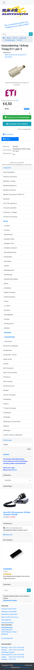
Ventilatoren (7, 413)
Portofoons (7, 377)
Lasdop (6, 266)
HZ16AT (19, 40)
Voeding (6, 319)
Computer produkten (10, 208)
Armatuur (6, 230)
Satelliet (5, 390)
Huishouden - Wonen (10, 355)
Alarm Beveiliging (8, 172)
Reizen (5, 283)
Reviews (6, 139)
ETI (17, 100)
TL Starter (6, 306)
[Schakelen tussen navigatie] (4, 2)
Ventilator (6, 310)
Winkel (9, 38)
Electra (15, 38)
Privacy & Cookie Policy (8, 609)
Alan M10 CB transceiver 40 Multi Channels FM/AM (16, 513)
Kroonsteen (7, 261)
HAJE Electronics (18, 665)
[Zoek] (15, 34)
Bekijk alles (8, 535)
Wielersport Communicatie (11, 421)
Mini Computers (8, 368)
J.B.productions (25, 667)
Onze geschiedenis (7, 622)
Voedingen (6, 417)
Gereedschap (8, 234)
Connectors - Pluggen (10, 212)
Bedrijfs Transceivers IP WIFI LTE (13, 194)
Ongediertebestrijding (10, 279)
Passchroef (7, 341)
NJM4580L (7, 569)
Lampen (6, 226)
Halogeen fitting (8, 239)
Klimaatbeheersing (9, 252)
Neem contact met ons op (9, 617)
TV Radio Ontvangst (9, 408)
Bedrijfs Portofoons (9, 190)
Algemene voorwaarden (9, 611)
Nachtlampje (7, 274)
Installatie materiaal (10, 248)
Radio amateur (8, 381)
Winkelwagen (7, 440)
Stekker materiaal (9, 292)
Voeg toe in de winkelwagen (17, 117)
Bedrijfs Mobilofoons (10, 185)
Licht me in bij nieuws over (15, 529)
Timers (6, 301)
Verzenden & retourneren (9, 614)
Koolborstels (7, 257)
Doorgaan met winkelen (17, 124)
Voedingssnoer (8, 323)
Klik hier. (14, 470)
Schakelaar (7, 288)
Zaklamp (6, 328)
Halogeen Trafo (8, 243)
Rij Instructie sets (8, 386)
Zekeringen (22, 38)
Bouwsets (6, 199)
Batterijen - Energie (9, 181)
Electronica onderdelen (10, 346)
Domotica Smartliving (10, 217)
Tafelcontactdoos (9, 297)
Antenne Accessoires (10, 177)
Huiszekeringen (10, 40)
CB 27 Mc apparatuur (10, 203)
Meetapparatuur (8, 270)
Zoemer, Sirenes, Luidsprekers (12, 435)
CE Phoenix (7, 667)
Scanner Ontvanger (9, 395)
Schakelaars (7, 399)
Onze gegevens (6, 620)
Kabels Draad (7, 359)
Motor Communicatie (10, 372)
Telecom (6, 404)
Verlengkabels (8, 315)
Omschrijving (8, 134)
